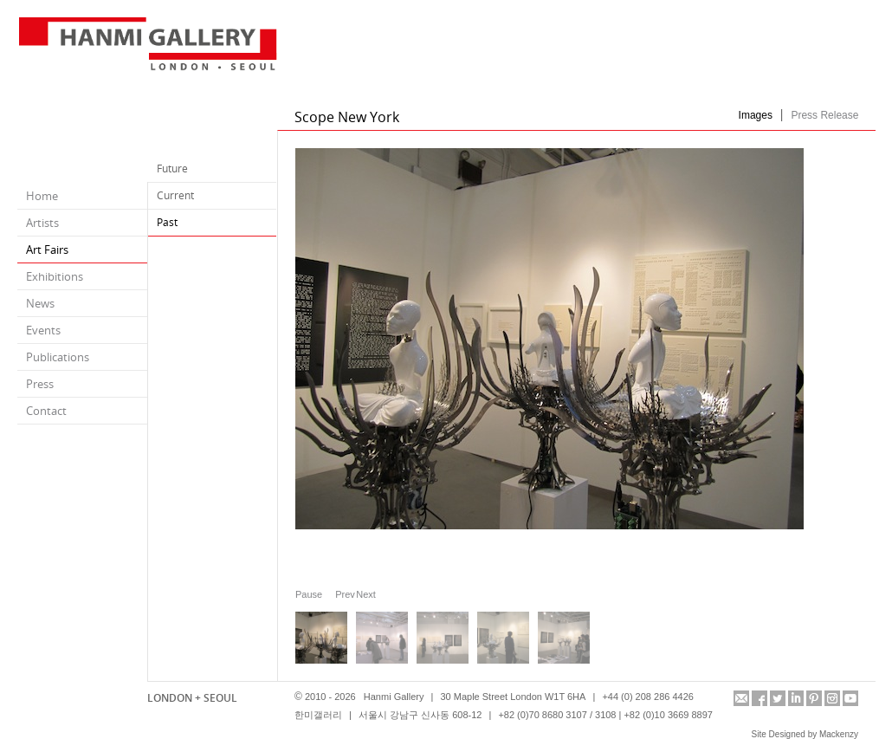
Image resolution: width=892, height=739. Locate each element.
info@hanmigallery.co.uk (741, 698)
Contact (46, 410)
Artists (42, 222)
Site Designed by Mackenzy (805, 734)
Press (40, 384)
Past (167, 222)
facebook (759, 698)
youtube (850, 698)
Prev (341, 594)
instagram (832, 698)
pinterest (814, 698)
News (40, 303)
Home (42, 196)
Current (175, 195)
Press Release (824, 115)
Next (362, 594)
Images (755, 115)
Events (43, 330)
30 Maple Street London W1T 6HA (512, 696)
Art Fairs (47, 249)
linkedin (796, 698)
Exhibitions (54, 276)
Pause (308, 594)
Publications (57, 357)
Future (172, 168)
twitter (777, 698)
